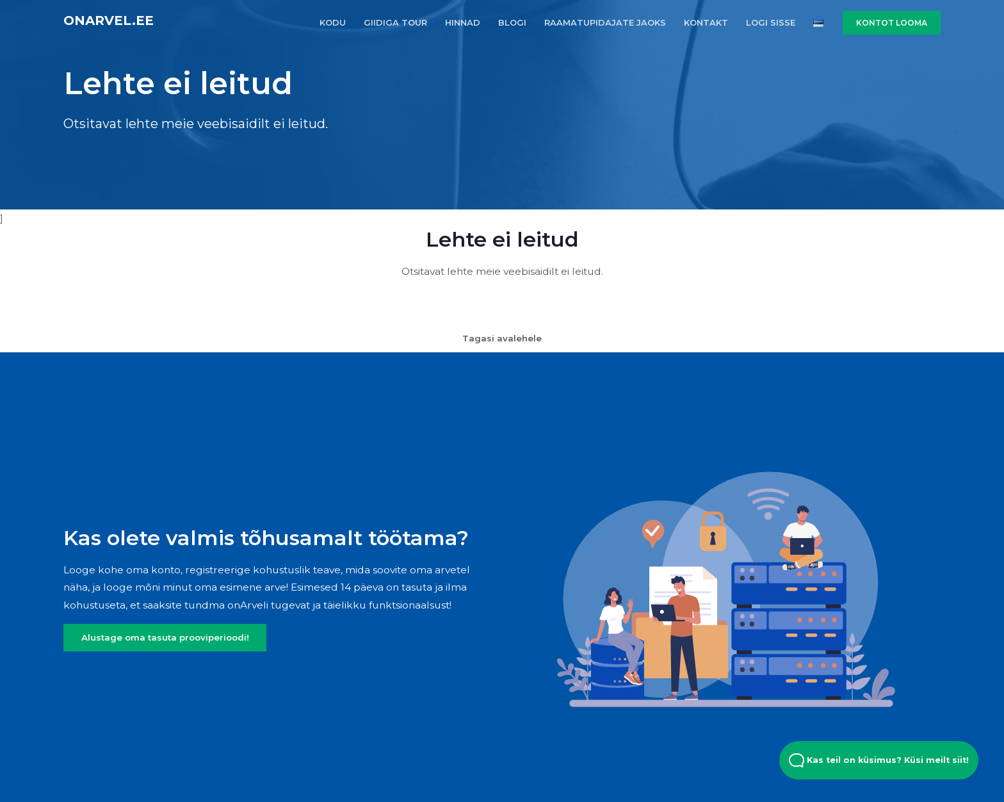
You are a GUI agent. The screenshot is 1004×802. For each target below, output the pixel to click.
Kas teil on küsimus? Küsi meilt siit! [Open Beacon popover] (879, 760)
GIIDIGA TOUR (395, 22)
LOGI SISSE (770, 22)
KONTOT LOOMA (891, 23)
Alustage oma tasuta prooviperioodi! (165, 637)
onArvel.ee (108, 20)
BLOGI (512, 22)
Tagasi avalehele (502, 338)
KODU (333, 22)
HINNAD (462, 22)
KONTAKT (706, 22)
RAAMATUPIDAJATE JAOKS (605, 22)
